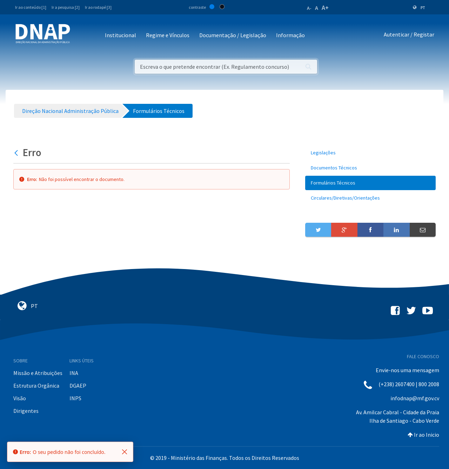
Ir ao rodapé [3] (98, 7)
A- (309, 8)
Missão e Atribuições (37, 372)
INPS (75, 398)
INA (73, 372)
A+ (325, 8)
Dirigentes (26, 410)
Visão (19, 398)
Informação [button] (290, 35)
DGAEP (77, 385)
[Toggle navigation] (80, 35)
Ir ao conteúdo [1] (30, 7)
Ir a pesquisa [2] (66, 7)
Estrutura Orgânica (36, 385)
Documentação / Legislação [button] (232, 35)
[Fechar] (124, 451)
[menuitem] (370, 153)
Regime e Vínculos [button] (167, 35)
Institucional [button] (120, 35)
